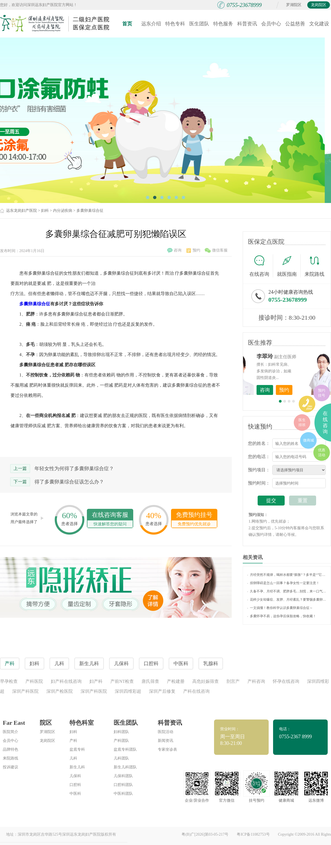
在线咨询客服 (110, 519)
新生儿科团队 (125, 767)
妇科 (45, 210)
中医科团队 (123, 793)
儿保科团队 (123, 776)
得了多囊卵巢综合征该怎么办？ (69, 482)
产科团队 (121, 741)
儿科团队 (121, 758)
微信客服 (216, 250)
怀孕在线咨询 (286, 681)
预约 (193, 250)
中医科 (75, 793)
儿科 (73, 758)
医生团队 (199, 23)
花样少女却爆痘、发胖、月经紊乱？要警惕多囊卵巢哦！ (287, 599)
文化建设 (319, 23)
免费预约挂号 (194, 519)
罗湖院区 (293, 5)
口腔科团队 (123, 785)
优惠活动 (321, 452)
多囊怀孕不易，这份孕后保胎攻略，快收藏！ (281, 616)
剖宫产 (233, 681)
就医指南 (289, 265)
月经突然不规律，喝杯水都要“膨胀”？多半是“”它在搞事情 (287, 575)
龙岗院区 (318, 5)
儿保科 (75, 776)
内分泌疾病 (62, 210)
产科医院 (34, 681)
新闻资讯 (165, 741)
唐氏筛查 (150, 681)
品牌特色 (10, 749)
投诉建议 (10, 767)
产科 (73, 741)
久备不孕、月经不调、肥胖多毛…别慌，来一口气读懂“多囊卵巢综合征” (287, 591)
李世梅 (295, 356)
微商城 (308, 440)
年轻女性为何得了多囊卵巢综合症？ (74, 468)
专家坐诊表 (167, 749)
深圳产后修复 (162, 691)
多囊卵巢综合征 (89, 210)
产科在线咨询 (196, 691)
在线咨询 (261, 265)
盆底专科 (77, 749)
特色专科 (175, 23)
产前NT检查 (122, 681)
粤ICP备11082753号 (253, 834)
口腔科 (75, 785)
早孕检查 (9, 681)
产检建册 (176, 681)
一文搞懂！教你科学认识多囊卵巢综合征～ (280, 608)
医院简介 (10, 732)
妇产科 (96, 681)
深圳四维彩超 (128, 691)
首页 (127, 23)
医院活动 (165, 732)
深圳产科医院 (25, 691)
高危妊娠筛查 (205, 681)
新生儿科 (77, 767)
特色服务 (223, 23)
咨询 (174, 250)
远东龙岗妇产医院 (21, 210)
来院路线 (314, 266)
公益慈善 (295, 23)
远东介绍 (151, 23)
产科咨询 (256, 681)
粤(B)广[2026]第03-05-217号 (204, 834)
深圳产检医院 (59, 691)
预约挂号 (321, 392)
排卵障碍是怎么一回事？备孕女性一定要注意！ (283, 583)
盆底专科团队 (125, 749)
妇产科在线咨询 (66, 681)
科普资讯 (247, 23)
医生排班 (302, 422)
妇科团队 (121, 732)
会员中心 (271, 23)
